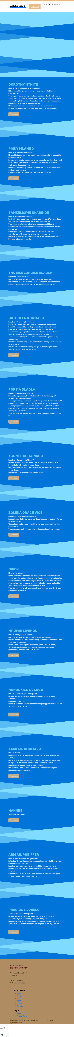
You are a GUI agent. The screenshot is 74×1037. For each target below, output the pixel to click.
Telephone (6, 114)
